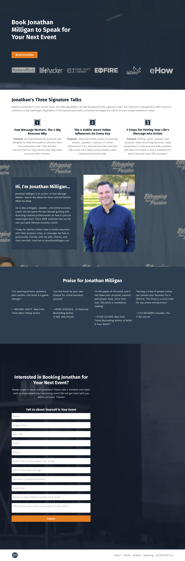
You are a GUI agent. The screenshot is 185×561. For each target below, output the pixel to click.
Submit (51, 518)
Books (127, 555)
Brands (137, 555)
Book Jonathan (24, 54)
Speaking (149, 555)
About (117, 555)
